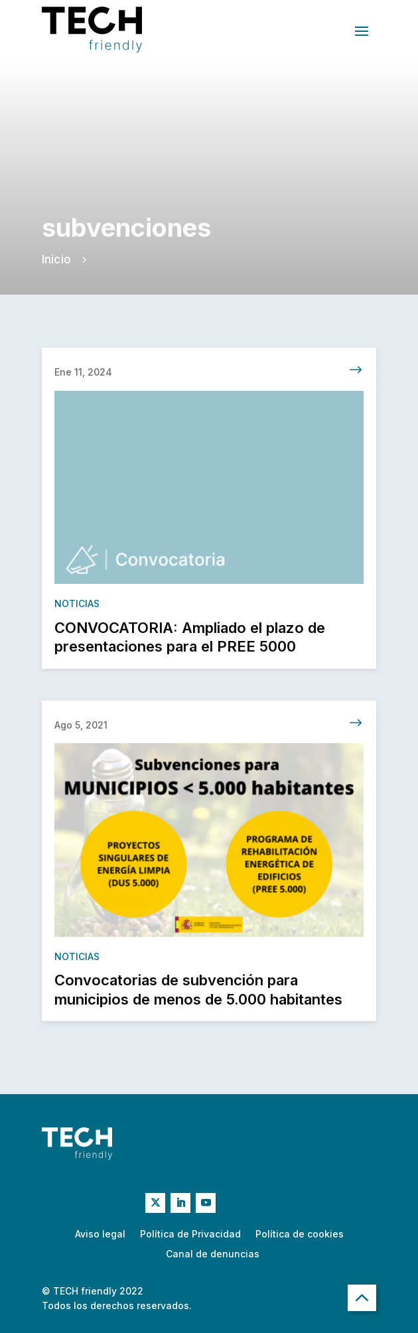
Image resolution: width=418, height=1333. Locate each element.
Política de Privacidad (190, 1234)
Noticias (77, 610)
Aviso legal (100, 1234)
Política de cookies (299, 1234)
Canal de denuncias (212, 1254)
